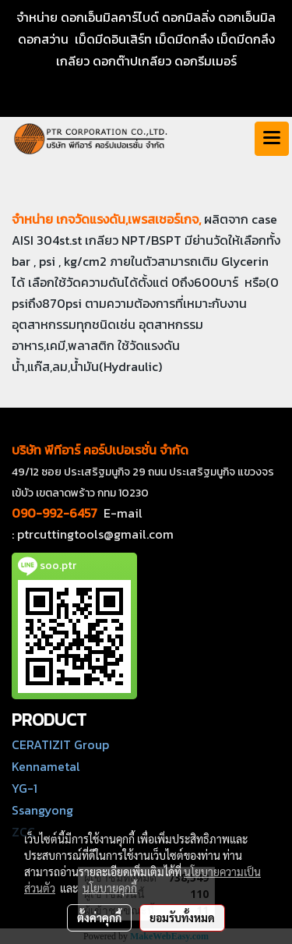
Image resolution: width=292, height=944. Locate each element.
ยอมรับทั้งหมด (182, 917)
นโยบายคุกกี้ (110, 888)
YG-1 (24, 788)
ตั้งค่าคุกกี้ (99, 917)
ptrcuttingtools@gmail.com (95, 534)
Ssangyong (42, 810)
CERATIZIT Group (60, 744)
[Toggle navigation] (272, 139)
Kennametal (46, 766)
